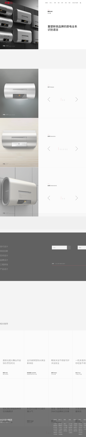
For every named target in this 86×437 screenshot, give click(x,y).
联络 (69, 2)
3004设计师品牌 (75, 2)
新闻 (66, 2)
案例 (62, 2)
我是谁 (46, 2)
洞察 (55, 2)
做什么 (51, 2)
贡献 (58, 2)
